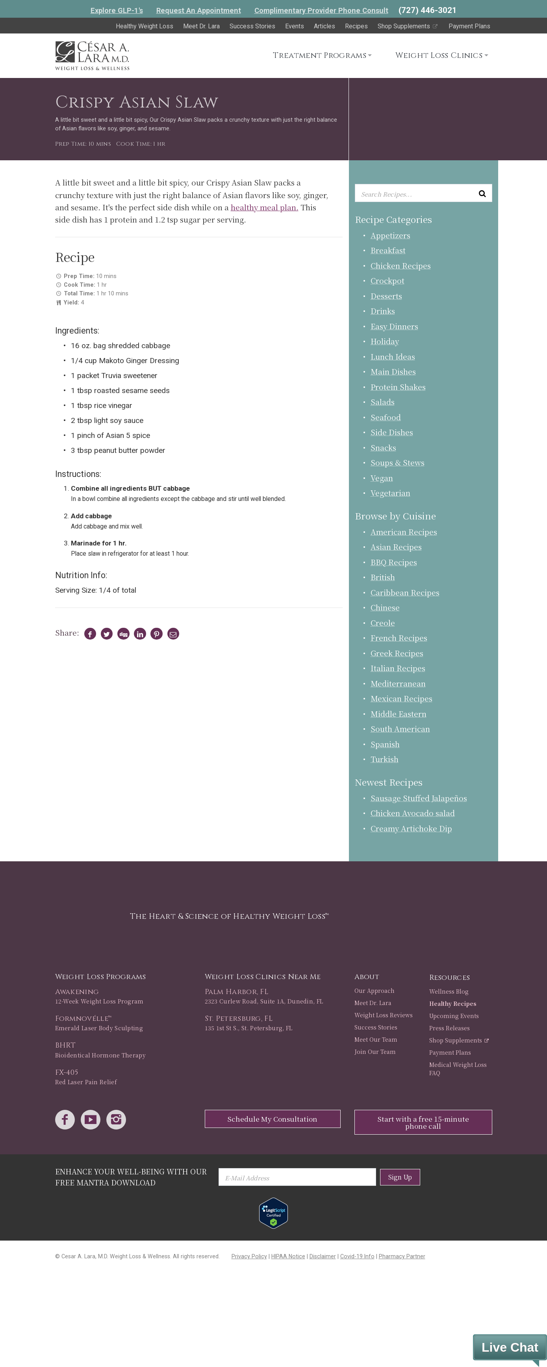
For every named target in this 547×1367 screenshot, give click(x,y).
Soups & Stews (398, 462)
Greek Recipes (397, 652)
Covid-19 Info (357, 1256)
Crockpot (387, 280)
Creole (383, 622)
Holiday (385, 341)
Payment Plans (469, 26)
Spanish (385, 743)
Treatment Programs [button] (319, 55)
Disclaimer (323, 1256)
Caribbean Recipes (405, 592)
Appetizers (390, 235)
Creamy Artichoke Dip (411, 828)
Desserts (386, 295)
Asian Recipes (396, 546)
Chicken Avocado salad (413, 812)
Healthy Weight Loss (144, 26)
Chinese (385, 607)
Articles (324, 26)
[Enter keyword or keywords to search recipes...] (423, 193)
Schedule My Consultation (272, 1119)
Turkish (385, 758)
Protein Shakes (398, 386)
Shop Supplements (408, 26)
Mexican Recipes (401, 698)
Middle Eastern (398, 713)
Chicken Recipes (401, 265)
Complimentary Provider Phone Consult (321, 10)
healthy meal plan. (265, 207)
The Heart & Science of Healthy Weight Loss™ (229, 916)
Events (294, 26)
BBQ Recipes (394, 561)
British (383, 576)
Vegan (382, 477)
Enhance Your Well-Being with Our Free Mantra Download (131, 1176)
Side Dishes (392, 432)
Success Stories (252, 26)
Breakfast (388, 250)
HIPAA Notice (288, 1256)
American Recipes (404, 531)
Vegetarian (390, 492)
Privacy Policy (249, 1256)
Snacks (383, 447)
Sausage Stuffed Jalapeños (419, 797)
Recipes (356, 26)
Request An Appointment (198, 10)
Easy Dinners (394, 326)
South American (400, 728)
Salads (383, 401)
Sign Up (400, 1177)
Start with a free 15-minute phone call (423, 1122)
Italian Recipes (398, 667)
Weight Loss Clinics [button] (438, 55)
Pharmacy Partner (402, 1256)
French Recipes (399, 637)
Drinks (383, 310)
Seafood (386, 417)
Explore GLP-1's (117, 10)
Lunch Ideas (393, 356)
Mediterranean (398, 683)
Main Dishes (393, 371)
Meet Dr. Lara (201, 26)
